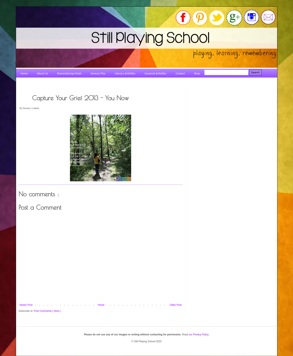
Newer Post (26, 304)
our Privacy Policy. (199, 334)
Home (101, 304)
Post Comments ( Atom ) (47, 311)
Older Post (176, 304)
